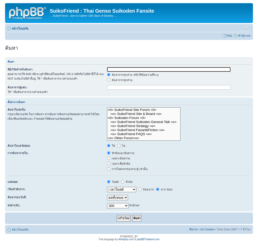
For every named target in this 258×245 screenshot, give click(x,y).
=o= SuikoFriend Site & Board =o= (144, 114)
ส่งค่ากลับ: (14, 205)
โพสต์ (113, 181)
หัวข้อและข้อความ (120, 153)
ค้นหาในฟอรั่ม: (17, 109)
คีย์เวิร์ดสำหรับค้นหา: (20, 69)
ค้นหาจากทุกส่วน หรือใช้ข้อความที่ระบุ (132, 74)
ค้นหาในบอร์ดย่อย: (19, 145)
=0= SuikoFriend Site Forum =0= (144, 110)
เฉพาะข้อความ (118, 158)
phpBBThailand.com (148, 239)
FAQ (229, 35)
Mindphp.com (126, 239)
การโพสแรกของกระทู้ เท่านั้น (127, 168)
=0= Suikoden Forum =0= (144, 118)
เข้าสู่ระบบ (244, 35)
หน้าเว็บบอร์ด (20, 28)
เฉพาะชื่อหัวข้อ (118, 163)
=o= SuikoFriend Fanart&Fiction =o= (144, 130)
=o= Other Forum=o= (144, 138)
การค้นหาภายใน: (18, 153)
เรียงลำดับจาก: (16, 189)
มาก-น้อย (164, 189)
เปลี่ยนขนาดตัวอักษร (246, 27)
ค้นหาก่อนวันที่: (17, 197)
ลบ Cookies (207, 229)
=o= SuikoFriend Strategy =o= (144, 126)
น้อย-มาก (146, 189)
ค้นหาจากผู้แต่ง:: (18, 87)
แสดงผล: (13, 181)
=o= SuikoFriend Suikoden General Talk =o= (144, 122)
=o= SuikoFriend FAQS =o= (144, 134)
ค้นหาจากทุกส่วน (120, 80)
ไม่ (121, 145)
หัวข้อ (127, 181)
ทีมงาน (193, 229)
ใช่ (111, 145)
